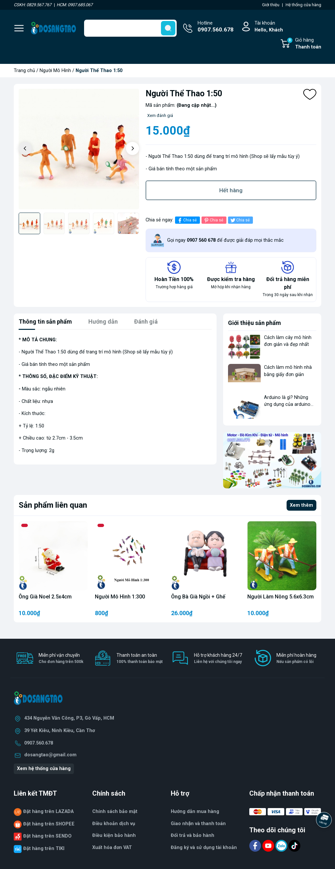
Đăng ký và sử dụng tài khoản (204, 847)
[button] (132, 148)
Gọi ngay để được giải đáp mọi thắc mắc (225, 240)
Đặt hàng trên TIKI (43, 848)
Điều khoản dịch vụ (113, 823)
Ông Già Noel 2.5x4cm (45, 597)
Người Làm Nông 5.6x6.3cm (280, 597)
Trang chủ (24, 70)
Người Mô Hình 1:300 (120, 597)
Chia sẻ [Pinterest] (213, 220)
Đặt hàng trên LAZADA (48, 811)
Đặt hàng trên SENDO (47, 836)
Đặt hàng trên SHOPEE (49, 824)
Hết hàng (230, 190)
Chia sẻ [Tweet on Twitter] (240, 220)
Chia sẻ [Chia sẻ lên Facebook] (187, 220)
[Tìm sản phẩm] (130, 28)
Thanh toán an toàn (139, 658)
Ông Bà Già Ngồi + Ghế (198, 597)
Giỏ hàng (304, 44)
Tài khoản (269, 27)
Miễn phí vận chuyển (61, 658)
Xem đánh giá (160, 115)
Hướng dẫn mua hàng (195, 811)
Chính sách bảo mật (114, 811)
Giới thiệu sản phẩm (254, 322)
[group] (79, 149)
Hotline (216, 27)
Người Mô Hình (55, 70)
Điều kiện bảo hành (114, 835)
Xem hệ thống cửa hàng (44, 768)
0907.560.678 (38, 743)
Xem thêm (301, 505)
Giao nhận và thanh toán (198, 823)
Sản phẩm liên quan (53, 505)
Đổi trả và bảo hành (192, 835)
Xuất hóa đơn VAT (112, 847)
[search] (168, 28)
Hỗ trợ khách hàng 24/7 (218, 658)
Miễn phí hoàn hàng (296, 658)
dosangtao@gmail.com (50, 755)
